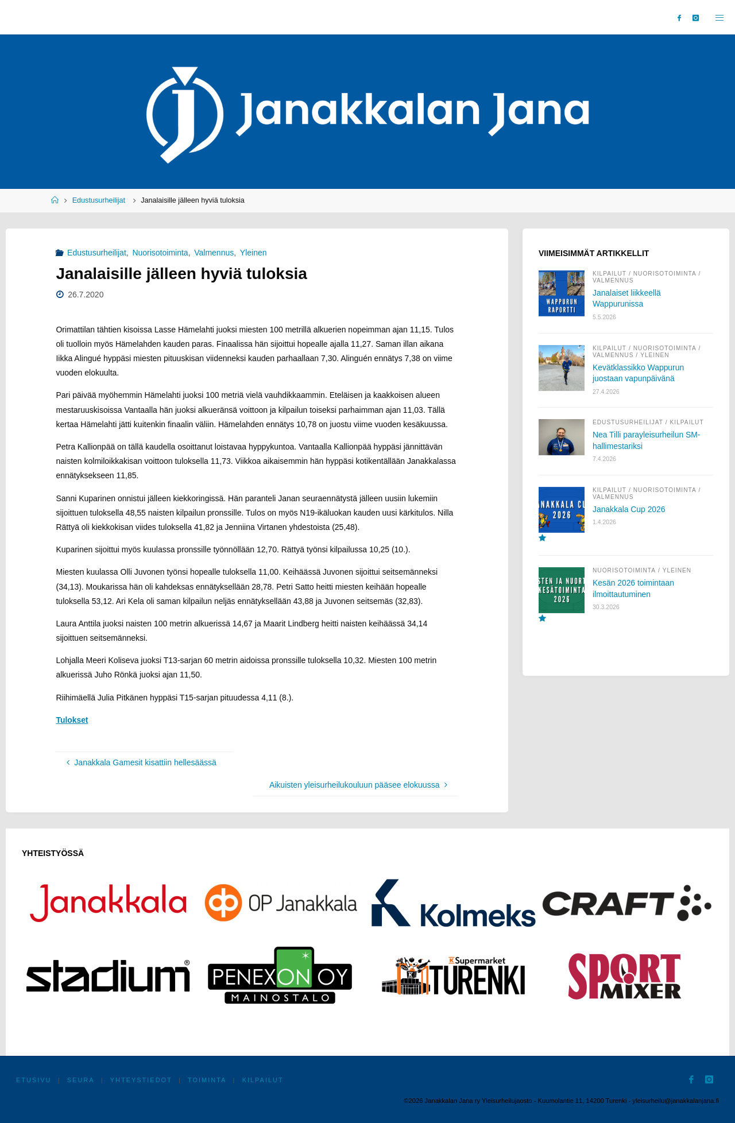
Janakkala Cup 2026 (629, 509)
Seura (82, 1079)
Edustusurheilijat (98, 200)
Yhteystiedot (143, 1079)
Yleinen (253, 252)
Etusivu (34, 1079)
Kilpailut (610, 273)
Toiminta (209, 1079)
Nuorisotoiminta (160, 252)
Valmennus (214, 252)
